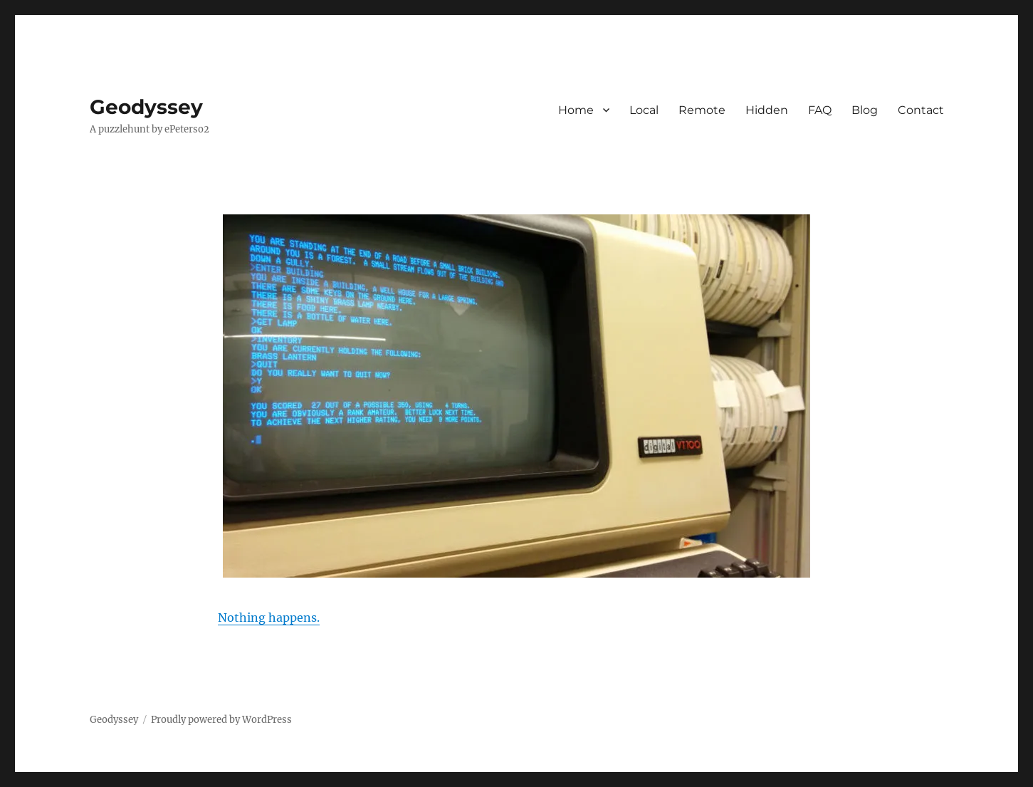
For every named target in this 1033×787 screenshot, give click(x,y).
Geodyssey (146, 107)
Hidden (766, 110)
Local (644, 110)
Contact (921, 110)
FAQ (820, 110)
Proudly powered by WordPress (221, 720)
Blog (864, 110)
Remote (701, 110)
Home (576, 110)
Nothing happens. (269, 617)
